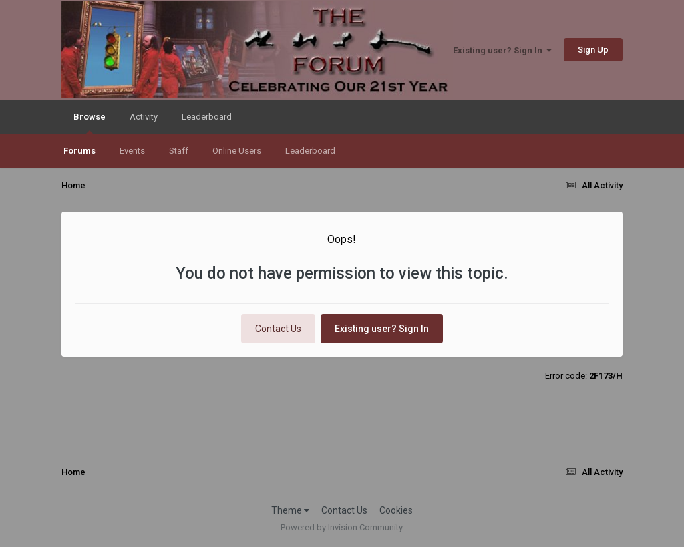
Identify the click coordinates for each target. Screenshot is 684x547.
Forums (79, 151)
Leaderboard (310, 151)
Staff (178, 151)
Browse (89, 123)
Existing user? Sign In (502, 50)
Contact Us (278, 328)
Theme (290, 510)
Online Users (236, 151)
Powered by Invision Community (342, 527)
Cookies (396, 510)
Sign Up (593, 50)
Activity (144, 117)
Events (132, 151)
